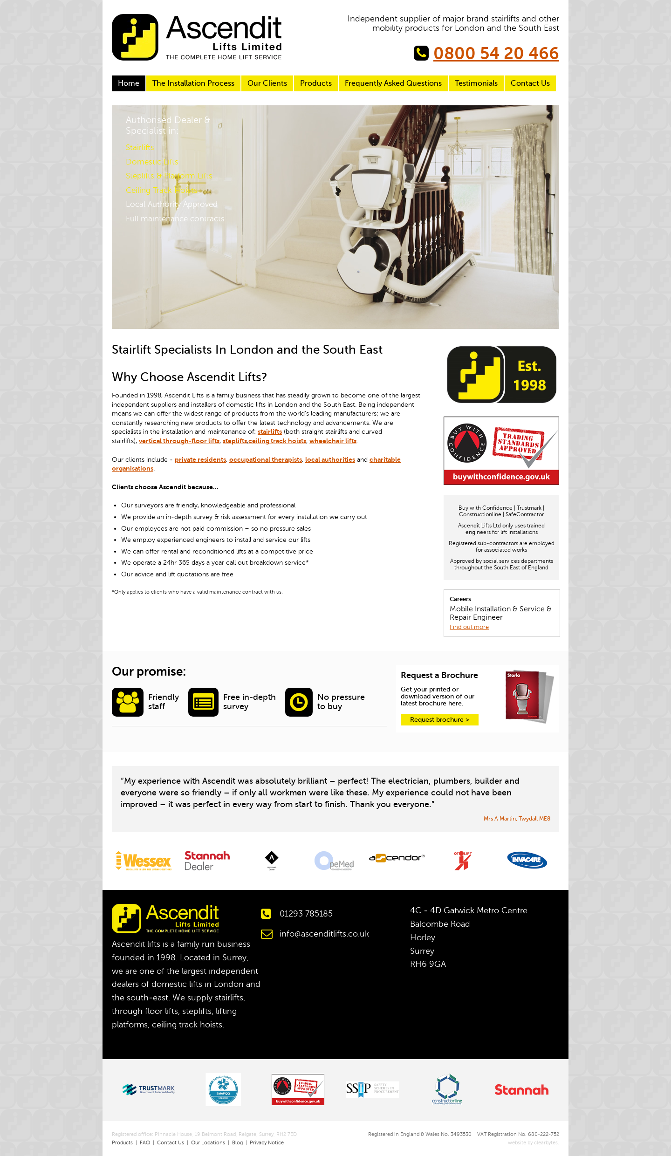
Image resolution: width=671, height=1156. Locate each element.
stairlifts (270, 431)
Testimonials (476, 83)
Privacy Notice (267, 1143)
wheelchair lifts (332, 441)
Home (128, 83)
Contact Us (530, 83)
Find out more (469, 627)
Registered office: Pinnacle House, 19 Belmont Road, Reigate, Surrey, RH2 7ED (204, 1134)
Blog (237, 1143)
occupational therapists (265, 459)
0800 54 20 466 (496, 53)
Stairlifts (140, 147)
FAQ (145, 1143)
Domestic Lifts (152, 161)
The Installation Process (193, 83)
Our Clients (267, 83)
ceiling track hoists (277, 441)
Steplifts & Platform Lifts (169, 175)
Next (545, 314)
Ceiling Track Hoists (162, 190)
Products (316, 83)
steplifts (235, 441)
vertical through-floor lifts (179, 441)
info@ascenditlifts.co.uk (324, 933)
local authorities (330, 459)
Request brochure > (439, 719)
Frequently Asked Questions (393, 83)
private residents (200, 459)
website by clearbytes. (530, 1143)
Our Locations (208, 1143)
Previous (126, 314)
